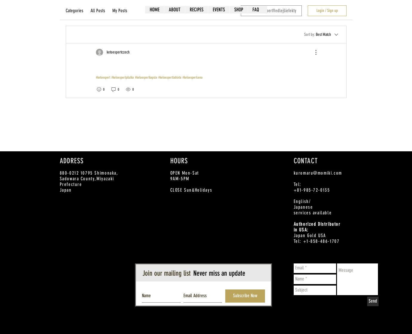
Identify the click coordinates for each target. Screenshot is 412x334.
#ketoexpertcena (193, 77)
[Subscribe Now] (245, 296)
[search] (271, 10)
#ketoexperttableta (169, 77)
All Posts (98, 10)
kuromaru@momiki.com (318, 173)
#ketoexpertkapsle (146, 77)
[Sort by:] (321, 34)
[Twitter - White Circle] (383, 29)
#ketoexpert (103, 77)
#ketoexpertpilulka (122, 77)
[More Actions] (312, 52)
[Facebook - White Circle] (372, 29)
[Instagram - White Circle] (393, 29)
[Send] (373, 301)
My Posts (119, 10)
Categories (74, 10)
